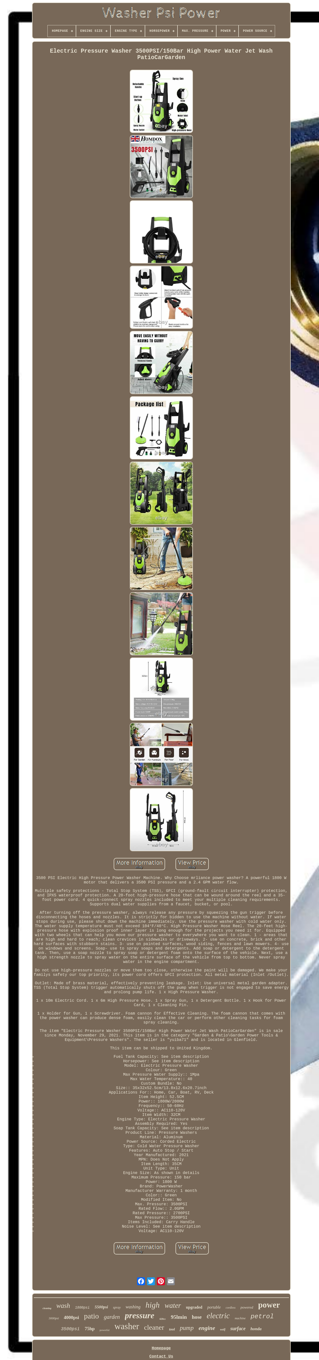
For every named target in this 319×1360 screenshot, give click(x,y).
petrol (262, 1316)
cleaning (46, 1308)
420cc (162, 1318)
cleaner (154, 1327)
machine (240, 1318)
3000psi (54, 1318)
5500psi (101, 1307)
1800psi (82, 1308)
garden (112, 1317)
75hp (90, 1328)
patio (91, 1316)
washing (133, 1306)
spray (117, 1307)
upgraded (194, 1307)
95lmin (179, 1317)
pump (187, 1327)
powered (247, 1307)
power (269, 1304)
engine (207, 1328)
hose (197, 1317)
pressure (139, 1315)
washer (126, 1326)
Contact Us (161, 1356)
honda (255, 1328)
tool (172, 1329)
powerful (104, 1329)
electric (218, 1315)
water (173, 1305)
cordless (231, 1307)
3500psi (70, 1328)
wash (63, 1305)
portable (214, 1307)
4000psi (71, 1317)
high (152, 1304)
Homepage (161, 1348)
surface (238, 1328)
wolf (222, 1329)
